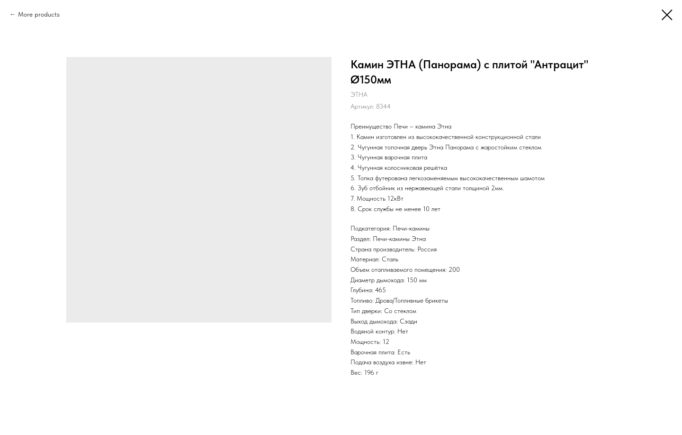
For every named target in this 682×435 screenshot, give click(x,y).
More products (39, 14)
